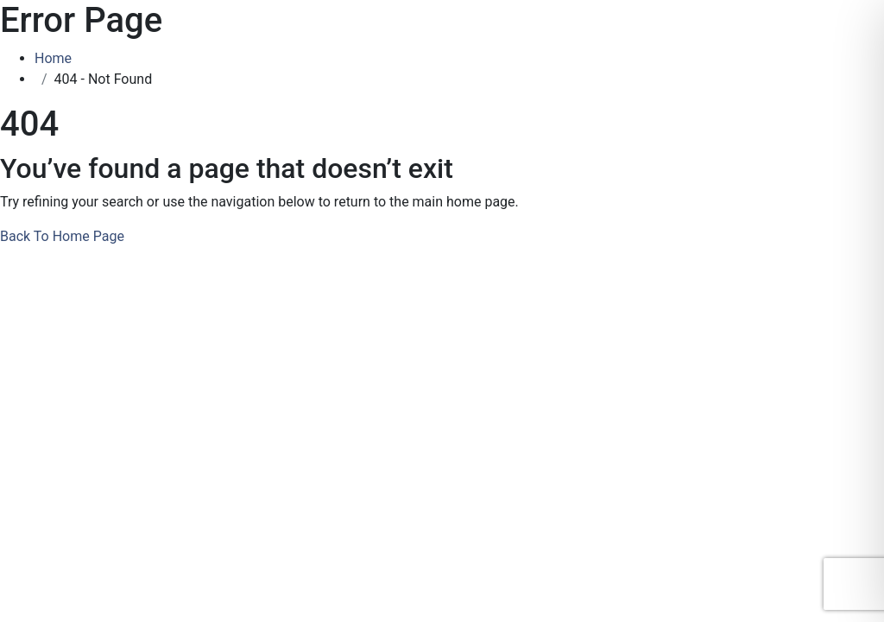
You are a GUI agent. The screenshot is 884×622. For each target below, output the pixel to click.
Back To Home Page (62, 236)
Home (57, 58)
